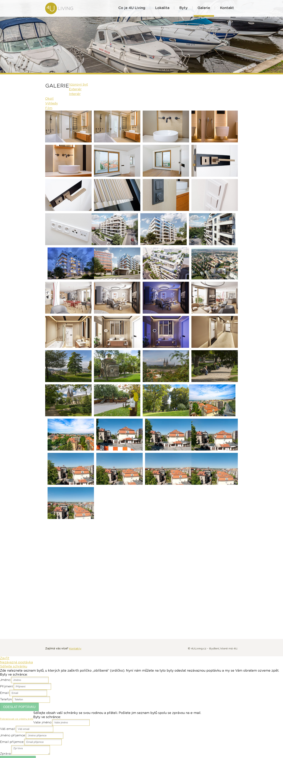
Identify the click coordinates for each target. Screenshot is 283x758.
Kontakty (75, 648)
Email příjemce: (12, 741)
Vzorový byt (78, 84)
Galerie (204, 8)
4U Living (63, 8)
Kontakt (227, 8)
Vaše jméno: (42, 722)
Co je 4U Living (131, 8)
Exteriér (75, 89)
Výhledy (51, 103)
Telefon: (6, 699)
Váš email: (8, 728)
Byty (183, 8)
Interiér (75, 94)
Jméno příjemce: (13, 735)
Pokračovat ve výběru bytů (16, 719)
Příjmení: (7, 686)
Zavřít (4, 658)
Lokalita (162, 8)
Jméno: (5, 679)
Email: (4, 692)
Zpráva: (5, 754)
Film (48, 108)
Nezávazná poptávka (16, 662)
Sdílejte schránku (13, 666)
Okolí (49, 98)
